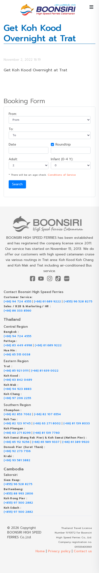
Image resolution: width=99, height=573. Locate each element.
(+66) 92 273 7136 (17, 451)
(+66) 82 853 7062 (17, 414)
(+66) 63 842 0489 (18, 380)
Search (17, 184)
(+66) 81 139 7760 (46, 433)
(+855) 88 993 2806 (18, 494)
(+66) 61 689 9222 (47, 302)
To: (11, 129)
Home (40, 551)
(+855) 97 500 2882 (18, 503)
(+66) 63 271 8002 (47, 423)
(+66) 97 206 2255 (17, 398)
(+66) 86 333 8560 (17, 311)
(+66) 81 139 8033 (76, 423)
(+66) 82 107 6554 (47, 414)
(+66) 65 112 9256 (16, 442)
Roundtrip (63, 144)
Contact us (83, 551)
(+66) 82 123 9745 (17, 423)
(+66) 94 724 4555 (17, 302)
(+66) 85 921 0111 (16, 371)
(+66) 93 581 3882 (17, 460)
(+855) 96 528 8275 (78, 302)
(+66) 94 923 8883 (18, 389)
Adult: (13, 159)
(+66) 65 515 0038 (17, 355)
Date (12, 144)
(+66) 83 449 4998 (18, 345)
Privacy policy (59, 551)
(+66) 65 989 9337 (45, 442)
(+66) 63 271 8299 (17, 433)
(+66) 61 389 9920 (75, 442)
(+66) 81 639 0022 (45, 371)
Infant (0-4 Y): (62, 159)
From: (13, 114)
